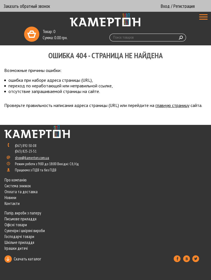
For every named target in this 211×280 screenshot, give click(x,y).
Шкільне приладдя (19, 242)
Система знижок (17, 185)
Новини (10, 197)
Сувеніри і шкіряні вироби (24, 230)
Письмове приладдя (20, 218)
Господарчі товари (19, 236)
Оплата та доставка (21, 191)
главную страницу (172, 105)
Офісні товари (15, 224)
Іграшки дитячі (16, 248)
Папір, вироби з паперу (22, 213)
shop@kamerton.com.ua (32, 157)
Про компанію (15, 180)
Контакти (12, 203)
